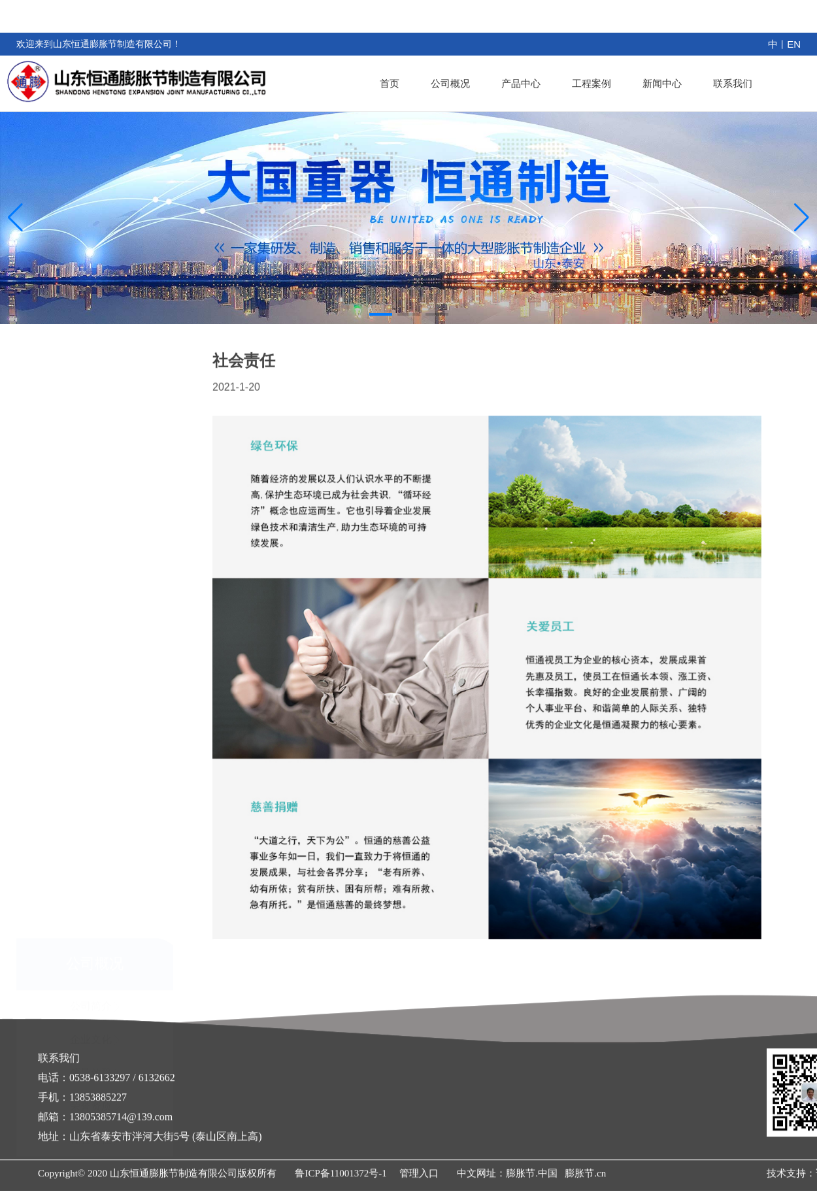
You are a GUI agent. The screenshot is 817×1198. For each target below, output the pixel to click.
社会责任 (95, 561)
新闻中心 (662, 83)
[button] (380, 314)
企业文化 (95, 461)
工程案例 (591, 83)
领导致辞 (95, 495)
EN (794, 44)
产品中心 (521, 83)
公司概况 (450, 83)
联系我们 (732, 83)
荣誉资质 (95, 528)
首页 (389, 83)
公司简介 (95, 428)
